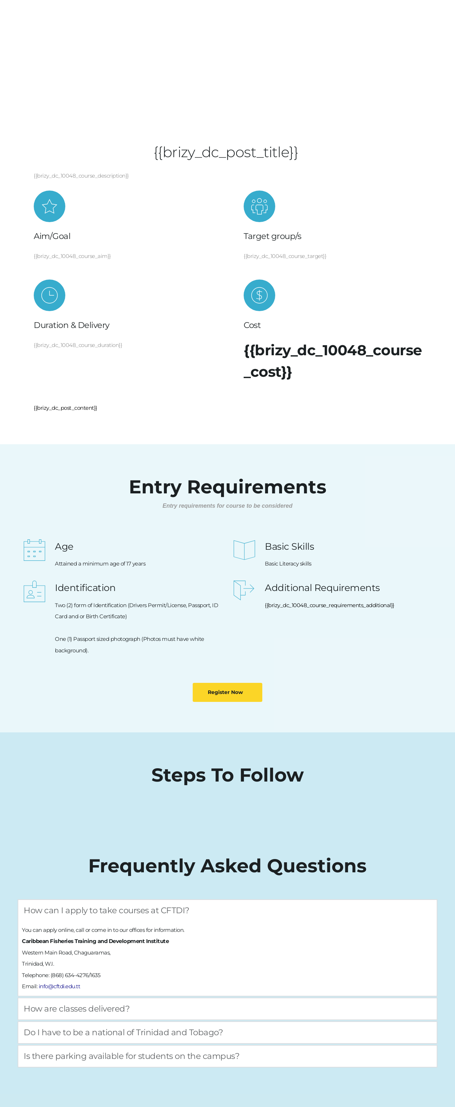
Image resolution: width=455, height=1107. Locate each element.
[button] (227, 910)
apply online (58, 930)
